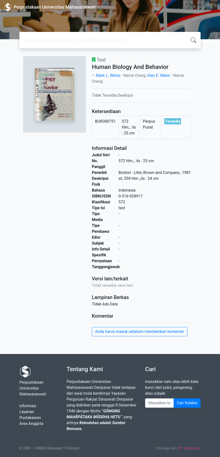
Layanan (26, 411)
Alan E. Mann (158, 75)
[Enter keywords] (159, 403)
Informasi (27, 406)
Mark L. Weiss (108, 75)
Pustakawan (30, 417)
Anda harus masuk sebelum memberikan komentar (139, 331)
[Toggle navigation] (209, 7)
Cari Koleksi (187, 403)
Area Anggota (31, 423)
